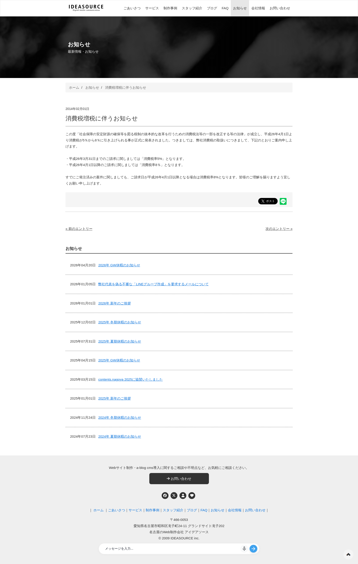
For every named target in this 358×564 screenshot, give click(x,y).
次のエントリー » (279, 229)
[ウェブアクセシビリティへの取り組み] (191, 495)
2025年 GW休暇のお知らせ (119, 360)
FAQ (225, 8)
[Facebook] (165, 495)
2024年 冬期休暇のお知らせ (119, 417)
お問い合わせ (280, 8)
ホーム (74, 87)
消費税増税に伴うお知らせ (125, 87)
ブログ (212, 8)
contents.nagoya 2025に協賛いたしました (130, 379)
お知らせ (240, 8)
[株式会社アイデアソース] (86, 10)
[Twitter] (174, 495)
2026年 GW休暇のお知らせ (119, 265)
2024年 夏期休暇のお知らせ (119, 436)
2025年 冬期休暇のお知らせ (119, 322)
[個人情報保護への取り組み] (182, 495)
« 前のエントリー (79, 229)
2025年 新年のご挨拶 (114, 398)
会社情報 (258, 8)
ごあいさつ (132, 8)
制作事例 (170, 8)
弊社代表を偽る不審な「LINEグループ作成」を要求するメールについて (153, 284)
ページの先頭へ (348, 554)
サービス (152, 8)
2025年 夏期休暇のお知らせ (119, 341)
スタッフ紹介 (192, 8)
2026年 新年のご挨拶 (114, 303)
